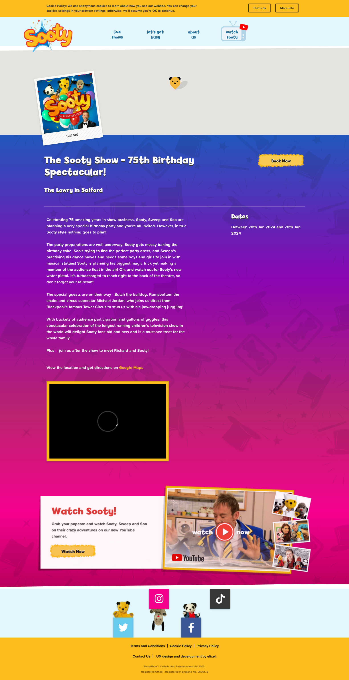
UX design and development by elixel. (186, 656)
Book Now (281, 160)
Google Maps (131, 367)
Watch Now (82, 553)
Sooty (48, 35)
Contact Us (141, 656)
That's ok (259, 8)
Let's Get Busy (155, 34)
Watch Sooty (232, 34)
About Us (194, 34)
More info (287, 8)
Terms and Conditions (147, 646)
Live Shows (117, 34)
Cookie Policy (181, 646)
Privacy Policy (208, 646)
